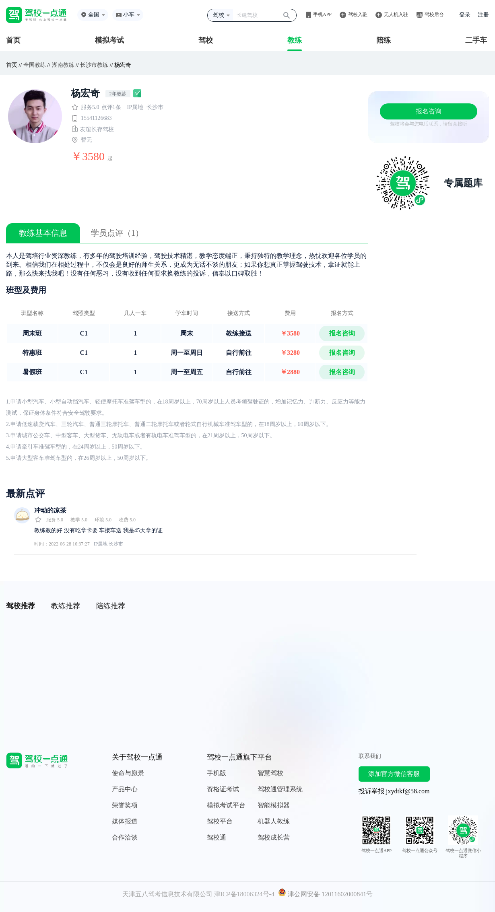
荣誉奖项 (125, 805)
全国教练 (34, 65)
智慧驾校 (270, 773)
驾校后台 (434, 14)
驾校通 (216, 837)
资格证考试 (223, 789)
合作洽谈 (125, 837)
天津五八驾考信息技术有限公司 (167, 894)
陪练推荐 (110, 606)
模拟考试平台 (226, 805)
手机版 (216, 773)
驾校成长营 (274, 837)
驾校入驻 (357, 14)
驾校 (205, 40)
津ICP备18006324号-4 (244, 894)
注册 (483, 15)
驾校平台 (220, 821)
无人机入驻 (396, 14)
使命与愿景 (128, 773)
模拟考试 (109, 40)
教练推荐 (65, 606)
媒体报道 (125, 821)
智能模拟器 (274, 805)
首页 (13, 40)
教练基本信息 (43, 233)
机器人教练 (274, 821)
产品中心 (125, 789)
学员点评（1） (117, 233)
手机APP (322, 14)
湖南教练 (63, 65)
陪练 (383, 40)
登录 (464, 15)
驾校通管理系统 (280, 789)
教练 (294, 40)
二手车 (476, 40)
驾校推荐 (20, 606)
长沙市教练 (94, 65)
